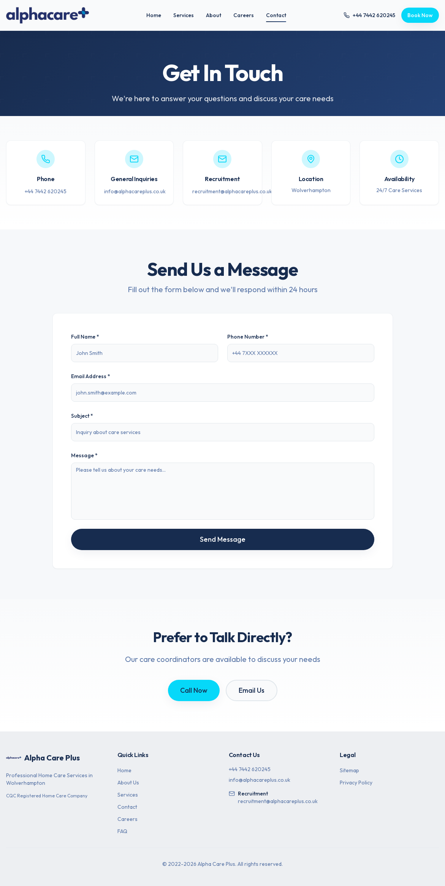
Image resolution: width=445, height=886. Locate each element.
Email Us (251, 690)
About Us (128, 782)
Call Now (193, 690)
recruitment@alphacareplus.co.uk (232, 191)
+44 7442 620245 (46, 191)
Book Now (420, 15)
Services (183, 15)
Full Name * (85, 336)
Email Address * (90, 376)
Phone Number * (247, 336)
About (213, 15)
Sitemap (349, 770)
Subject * (82, 415)
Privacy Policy (356, 782)
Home (153, 15)
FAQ (122, 831)
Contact (276, 17)
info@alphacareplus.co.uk (135, 191)
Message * (84, 455)
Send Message (222, 539)
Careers (243, 15)
